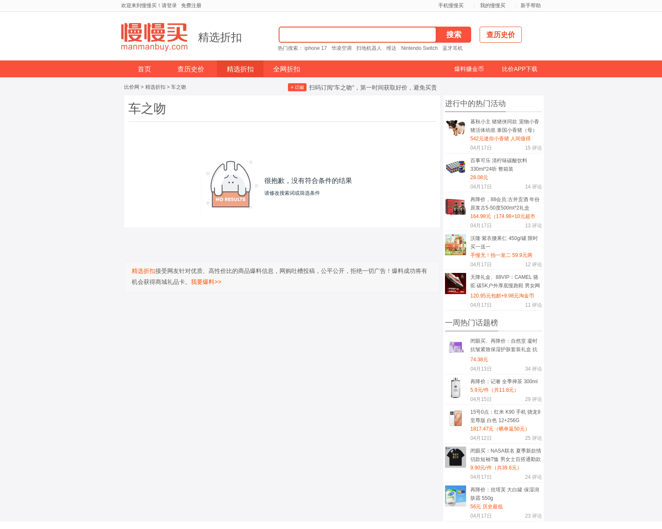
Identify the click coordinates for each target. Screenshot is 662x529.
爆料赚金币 (469, 68)
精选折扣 (220, 37)
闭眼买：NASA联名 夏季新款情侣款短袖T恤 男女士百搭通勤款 (505, 455)
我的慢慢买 (492, 5)
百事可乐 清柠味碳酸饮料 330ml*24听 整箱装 (498, 165)
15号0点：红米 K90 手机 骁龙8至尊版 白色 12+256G (505, 416)
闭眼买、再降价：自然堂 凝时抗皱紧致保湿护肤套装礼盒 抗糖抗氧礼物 (503, 346)
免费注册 (191, 5)
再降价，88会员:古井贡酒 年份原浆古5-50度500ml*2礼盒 (505, 203)
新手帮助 (531, 5)
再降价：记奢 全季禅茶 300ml (503, 381)
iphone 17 (315, 48)
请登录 (169, 5)
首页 (144, 69)
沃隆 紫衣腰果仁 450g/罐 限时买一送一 (504, 242)
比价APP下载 (519, 68)
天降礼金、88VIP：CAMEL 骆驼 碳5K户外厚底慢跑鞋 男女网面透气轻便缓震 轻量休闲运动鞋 (505, 283)
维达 (391, 48)
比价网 (131, 87)
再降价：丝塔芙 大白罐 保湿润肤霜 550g (504, 494)
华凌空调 (341, 48)
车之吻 (178, 87)
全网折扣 (286, 69)
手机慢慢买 (451, 5)
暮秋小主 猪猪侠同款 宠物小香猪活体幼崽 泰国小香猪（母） (504, 126)
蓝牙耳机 (452, 48)
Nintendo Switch (419, 48)
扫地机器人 (369, 48)
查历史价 (190, 69)
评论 (533, 148)
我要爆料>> (206, 281)
